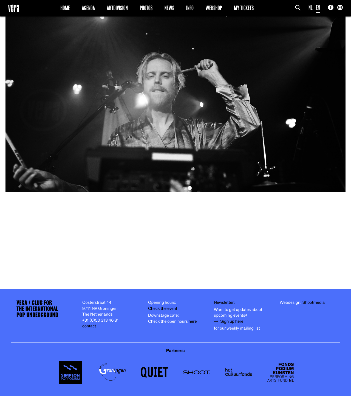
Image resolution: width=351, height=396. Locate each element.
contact (89, 326)
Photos (146, 8)
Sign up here (231, 321)
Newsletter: (224, 302)
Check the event (162, 308)
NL (310, 7)
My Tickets (244, 8)
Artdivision (117, 8)
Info (190, 8)
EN (318, 7)
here (193, 321)
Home (65, 8)
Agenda (88, 8)
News (169, 8)
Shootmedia (313, 302)
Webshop (214, 8)
